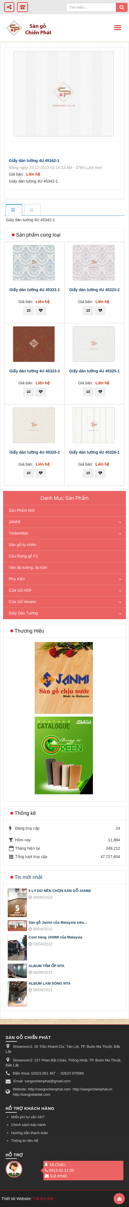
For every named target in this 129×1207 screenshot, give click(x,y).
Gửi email (56, 1176)
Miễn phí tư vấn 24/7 (27, 1117)
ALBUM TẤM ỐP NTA (47, 966)
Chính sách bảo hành (28, 1125)
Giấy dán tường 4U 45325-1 (94, 371)
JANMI (14, 522)
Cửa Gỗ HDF (20, 590)
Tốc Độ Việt (43, 1198)
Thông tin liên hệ (24, 1141)
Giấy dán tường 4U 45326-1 (94, 452)
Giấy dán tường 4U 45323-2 (94, 289)
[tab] (14, 210)
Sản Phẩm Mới (22, 510)
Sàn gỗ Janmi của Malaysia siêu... (58, 922)
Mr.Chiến (57, 1164)
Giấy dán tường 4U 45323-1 (35, 289)
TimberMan (18, 533)
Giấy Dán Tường (23, 613)
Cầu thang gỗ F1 (23, 556)
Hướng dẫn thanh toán (29, 1133)
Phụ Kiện (17, 579)
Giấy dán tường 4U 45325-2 (35, 452)
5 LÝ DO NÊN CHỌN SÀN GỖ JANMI (60, 891)
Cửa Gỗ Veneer (22, 601)
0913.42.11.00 (59, 1170)
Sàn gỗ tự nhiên (23, 544)
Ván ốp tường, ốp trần (28, 567)
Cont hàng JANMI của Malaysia (55, 937)
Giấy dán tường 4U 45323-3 (35, 371)
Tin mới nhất (28, 877)
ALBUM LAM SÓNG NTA (50, 983)
